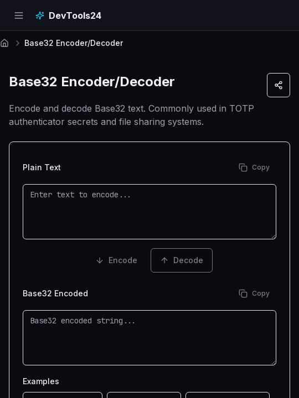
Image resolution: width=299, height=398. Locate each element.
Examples (41, 381)
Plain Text (42, 167)
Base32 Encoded (55, 293)
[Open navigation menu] (19, 15)
